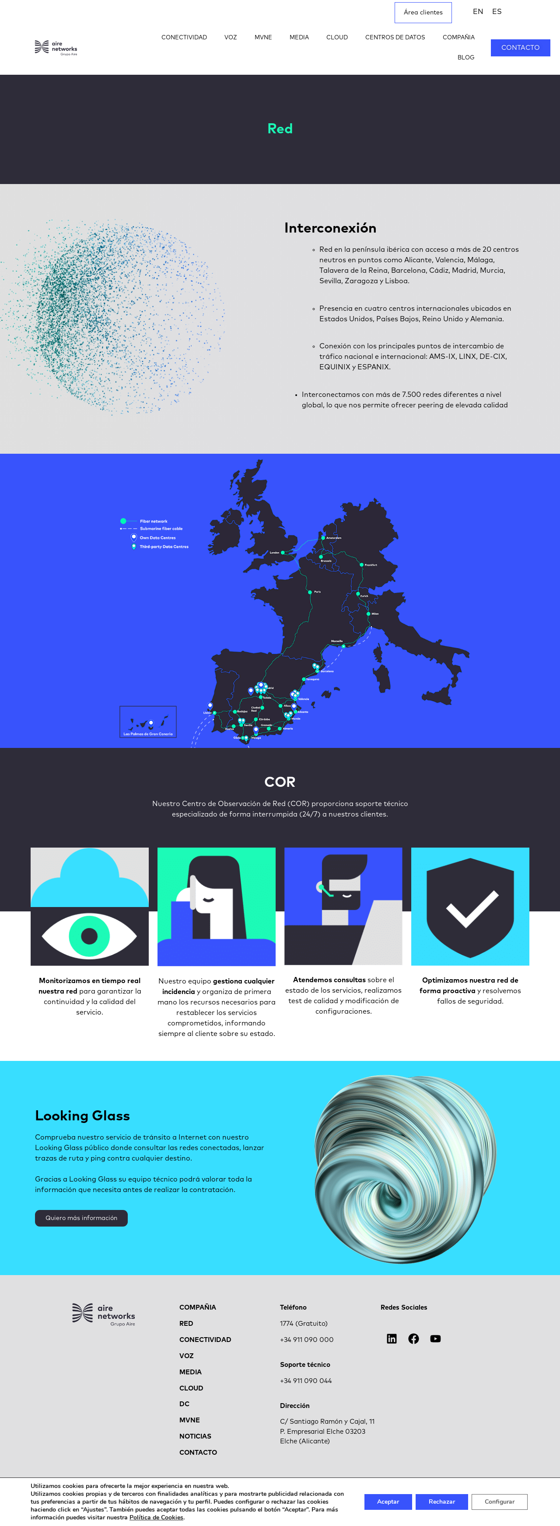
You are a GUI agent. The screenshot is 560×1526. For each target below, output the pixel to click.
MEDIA (299, 38)
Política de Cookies (156, 1517)
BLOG (466, 58)
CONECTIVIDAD (184, 38)
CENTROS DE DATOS (395, 38)
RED (186, 1324)
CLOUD (337, 38)
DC (184, 1404)
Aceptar (388, 1502)
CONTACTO (198, 1453)
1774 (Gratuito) (304, 1324)
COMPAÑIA (459, 38)
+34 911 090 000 (307, 1340)
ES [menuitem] (497, 11)
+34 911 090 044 (306, 1381)
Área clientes (423, 13)
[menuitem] (478, 12)
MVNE (263, 38)
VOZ (230, 38)
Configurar (499, 1502)
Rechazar (442, 1502)
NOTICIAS (195, 1436)
